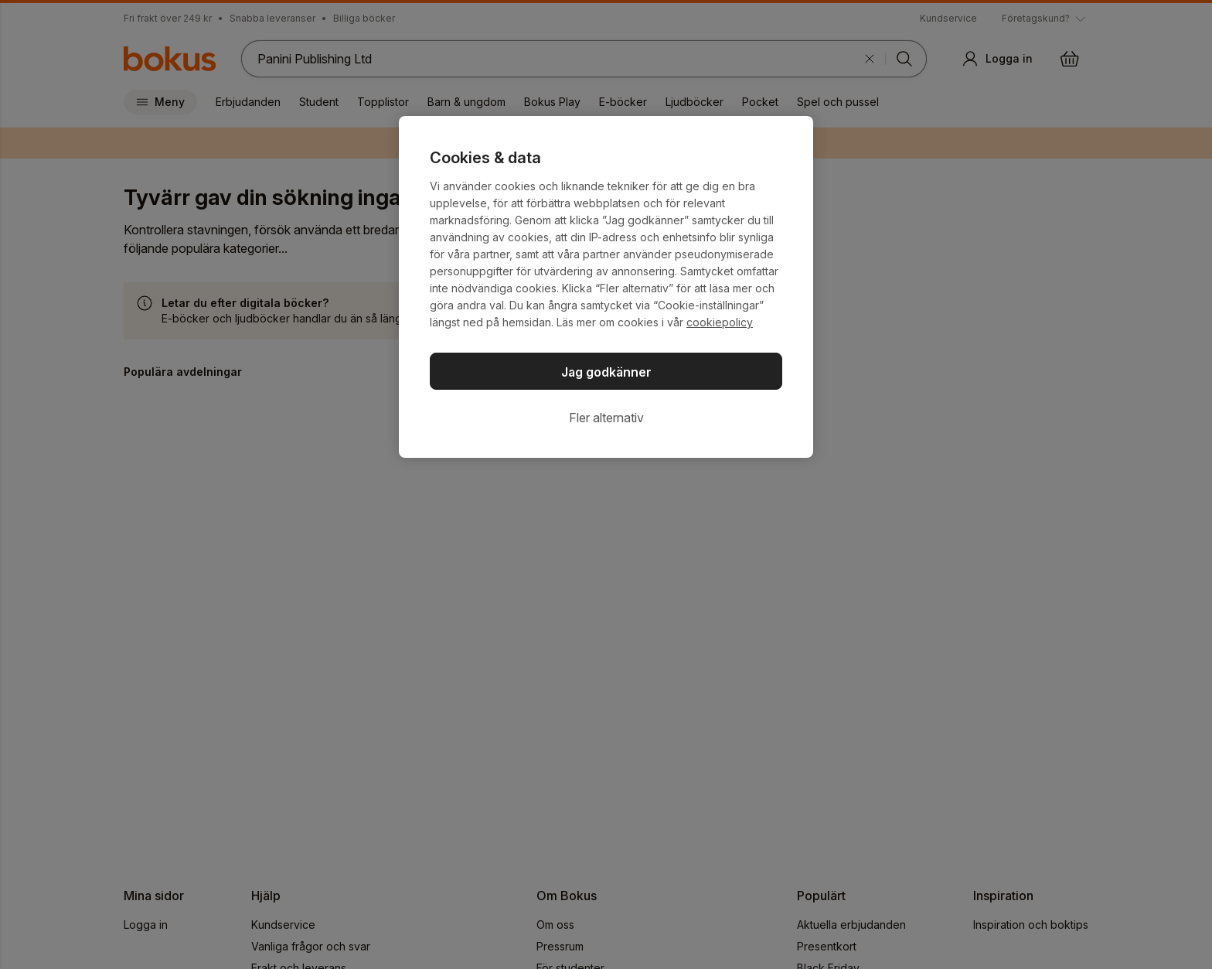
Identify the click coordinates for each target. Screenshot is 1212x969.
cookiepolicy (719, 322)
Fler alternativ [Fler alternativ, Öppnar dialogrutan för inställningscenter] (606, 417)
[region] (606, 287)
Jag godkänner (606, 372)
